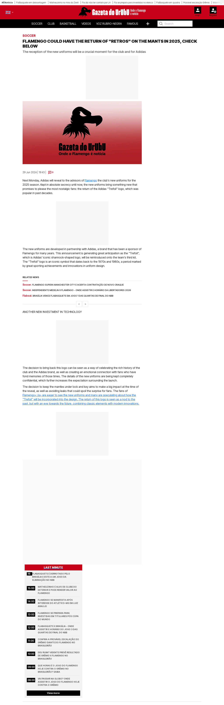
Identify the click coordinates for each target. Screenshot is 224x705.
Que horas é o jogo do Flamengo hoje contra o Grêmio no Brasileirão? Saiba (58, 668)
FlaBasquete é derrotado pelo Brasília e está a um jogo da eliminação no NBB (51, 576)
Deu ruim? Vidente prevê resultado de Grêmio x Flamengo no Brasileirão (59, 655)
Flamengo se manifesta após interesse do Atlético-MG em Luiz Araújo (58, 603)
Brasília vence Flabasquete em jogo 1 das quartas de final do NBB (73, 295)
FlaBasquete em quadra (168, 2)
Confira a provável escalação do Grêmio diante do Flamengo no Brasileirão (58, 642)
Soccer (36, 23)
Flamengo (91, 180)
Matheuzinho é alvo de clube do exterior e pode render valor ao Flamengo (58, 589)
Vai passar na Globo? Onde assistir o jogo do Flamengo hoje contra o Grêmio (59, 681)
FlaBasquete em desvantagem (31, 2)
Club (51, 23)
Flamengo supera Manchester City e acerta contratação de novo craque (78, 284)
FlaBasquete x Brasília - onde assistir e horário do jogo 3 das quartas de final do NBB (58, 629)
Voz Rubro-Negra (109, 23)
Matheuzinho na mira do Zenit (64, 2)
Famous (132, 23)
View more (53, 693)
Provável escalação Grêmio (196, 2)
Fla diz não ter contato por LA (96, 2)
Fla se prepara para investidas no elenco (133, 2)
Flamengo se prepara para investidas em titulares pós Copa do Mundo (58, 616)
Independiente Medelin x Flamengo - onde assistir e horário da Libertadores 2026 (81, 290)
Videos (86, 23)
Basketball (68, 23)
